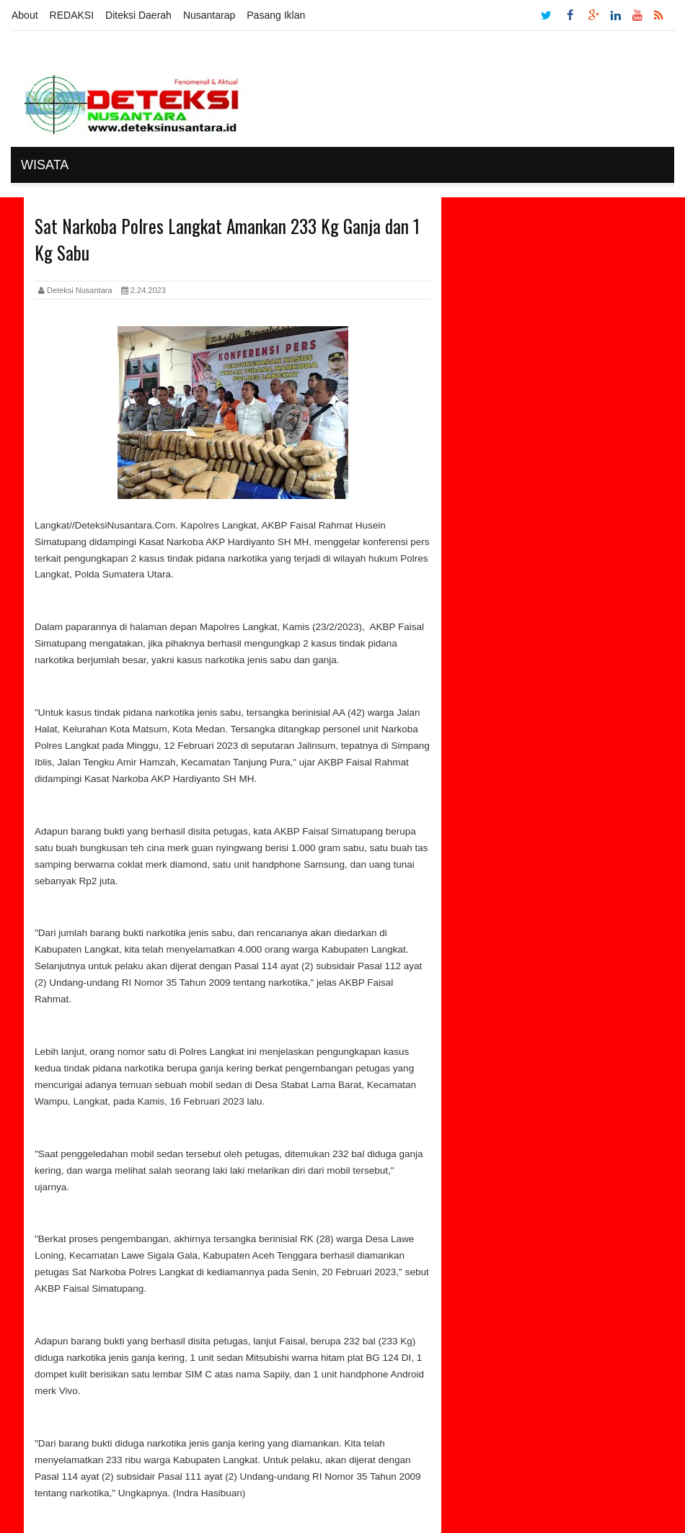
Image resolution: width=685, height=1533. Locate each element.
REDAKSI (72, 15)
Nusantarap (209, 15)
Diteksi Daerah (138, 15)
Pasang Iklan (276, 15)
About (25, 15)
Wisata (44, 165)
